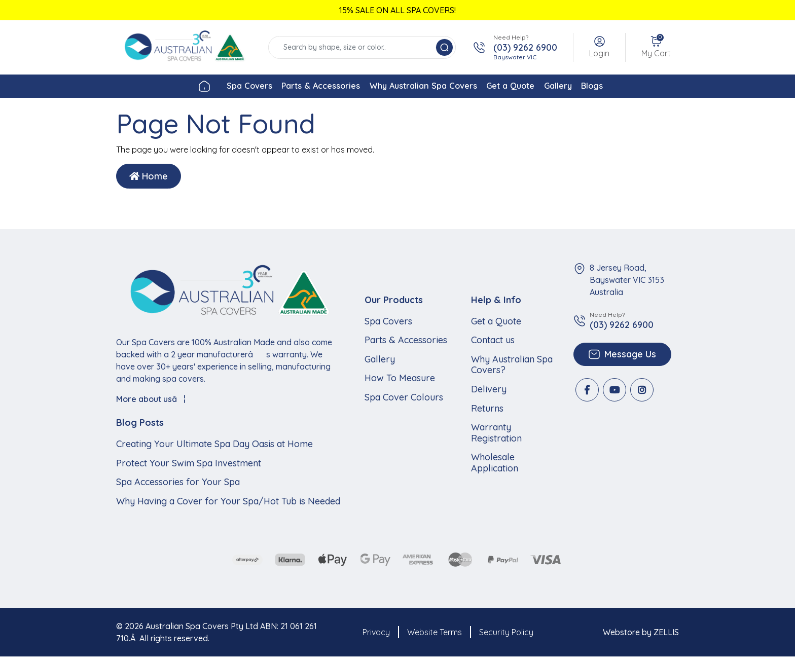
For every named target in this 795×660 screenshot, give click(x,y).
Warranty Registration (496, 436)
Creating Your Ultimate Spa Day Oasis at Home (214, 446)
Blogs (640, 87)
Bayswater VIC (514, 57)
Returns (487, 411)
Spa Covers (202, 87)
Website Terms (434, 635)
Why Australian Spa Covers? (512, 367)
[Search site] (444, 47)
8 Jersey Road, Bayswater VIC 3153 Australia (627, 283)
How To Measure (400, 381)
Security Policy (506, 635)
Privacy (376, 635)
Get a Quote (526, 87)
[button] (599, 47)
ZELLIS (666, 635)
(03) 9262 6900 (525, 47)
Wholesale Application (494, 465)
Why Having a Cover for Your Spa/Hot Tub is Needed (228, 503)
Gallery (590, 87)
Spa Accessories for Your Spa (178, 485)
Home (148, 179)
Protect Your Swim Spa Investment (188, 465)
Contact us (493, 343)
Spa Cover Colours (404, 400)
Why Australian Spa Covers (418, 87)
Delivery (489, 391)
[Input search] (353, 47)
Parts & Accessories (293, 87)
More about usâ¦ (151, 402)
